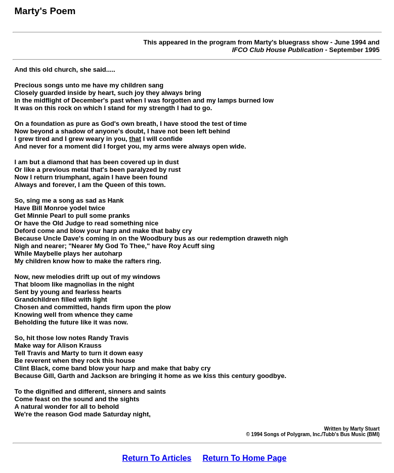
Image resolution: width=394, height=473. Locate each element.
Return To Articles (157, 458)
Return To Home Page (245, 458)
